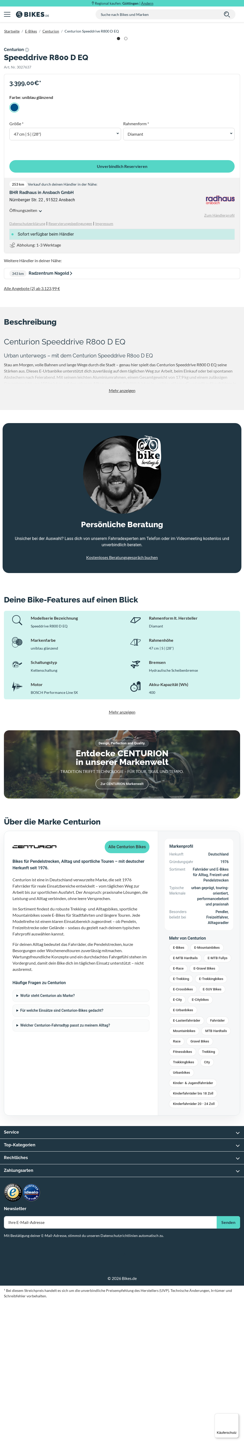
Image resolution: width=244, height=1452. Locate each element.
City (207, 1213)
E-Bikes (31, 31)
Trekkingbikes (183, 1213)
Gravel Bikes (199, 1193)
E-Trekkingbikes (211, 1130)
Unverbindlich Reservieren (122, 317)
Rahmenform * (136, 274)
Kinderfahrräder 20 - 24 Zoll (194, 1255)
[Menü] (236, 1416)
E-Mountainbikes (207, 1099)
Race (176, 1193)
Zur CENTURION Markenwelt (122, 935)
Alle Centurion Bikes (127, 998)
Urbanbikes (181, 1224)
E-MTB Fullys (217, 1109)
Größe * (16, 274)
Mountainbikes (184, 1182)
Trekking (208, 1203)
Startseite (12, 31)
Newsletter (15, 1359)
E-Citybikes (200, 1151)
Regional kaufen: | (124, 3)
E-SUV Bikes (212, 1140)
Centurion (50, 31)
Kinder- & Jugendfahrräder (193, 1234)
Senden (228, 1373)
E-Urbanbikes (183, 1161)
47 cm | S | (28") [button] (27, 285)
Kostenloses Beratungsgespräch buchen (122, 708)
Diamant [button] (135, 285)
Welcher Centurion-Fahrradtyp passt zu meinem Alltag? (65, 1176)
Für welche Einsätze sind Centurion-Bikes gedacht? (61, 1162)
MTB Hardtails (216, 1182)
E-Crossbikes (183, 1140)
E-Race (178, 1120)
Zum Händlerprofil (219, 366)
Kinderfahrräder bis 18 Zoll (193, 1245)
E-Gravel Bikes (204, 1120)
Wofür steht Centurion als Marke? (47, 1147)
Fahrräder (217, 1172)
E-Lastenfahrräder (186, 1172)
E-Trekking (181, 1130)
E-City (177, 1151)
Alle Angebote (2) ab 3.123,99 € (32, 439)
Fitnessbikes (182, 1203)
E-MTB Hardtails (185, 1109)
